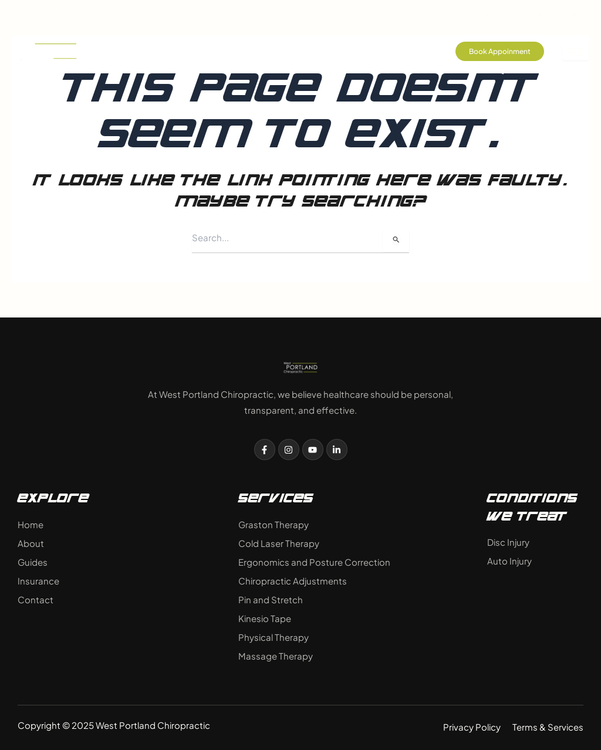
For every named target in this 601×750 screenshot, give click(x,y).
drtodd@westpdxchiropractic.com (515, 14)
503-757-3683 (52, 14)
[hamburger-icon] (575, 52)
